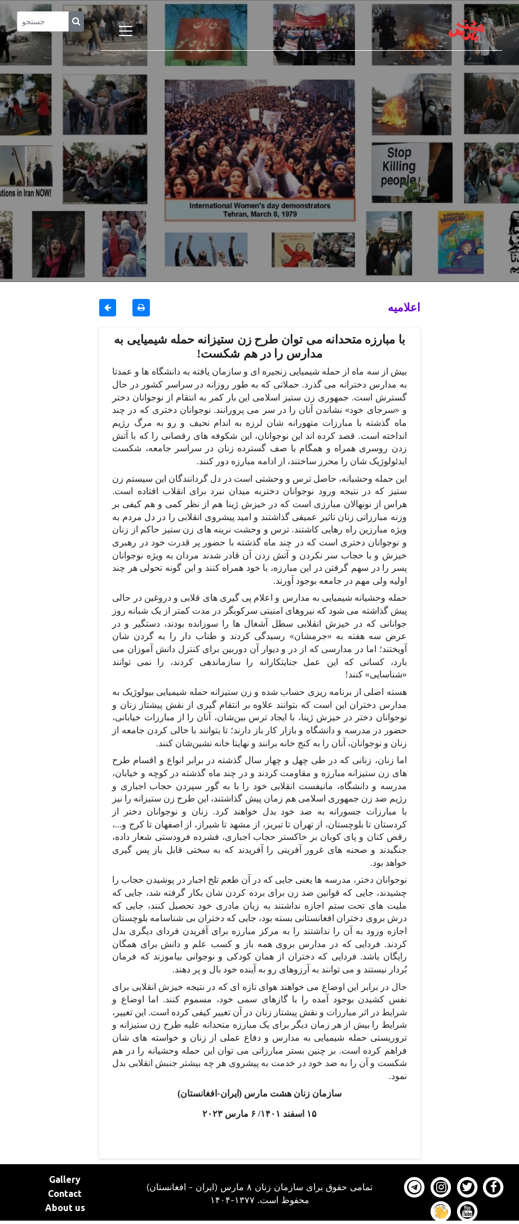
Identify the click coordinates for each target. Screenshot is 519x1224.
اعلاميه (404, 307)
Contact (65, 1193)
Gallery (65, 1179)
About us (65, 1208)
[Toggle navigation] (125, 31)
